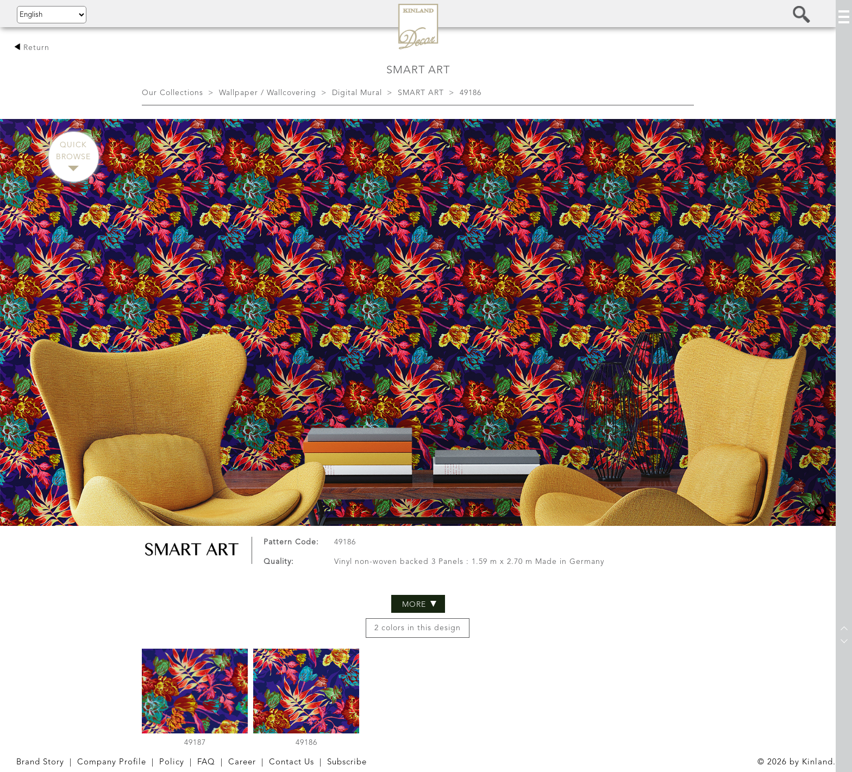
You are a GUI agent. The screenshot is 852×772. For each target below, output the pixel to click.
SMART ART (421, 93)
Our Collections (172, 93)
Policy (171, 762)
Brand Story (40, 762)
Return (31, 48)
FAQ (206, 762)
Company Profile (111, 762)
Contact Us (291, 762)
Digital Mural (357, 93)
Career (242, 762)
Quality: (279, 489)
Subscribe (347, 762)
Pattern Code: (291, 469)
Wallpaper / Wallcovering (267, 93)
